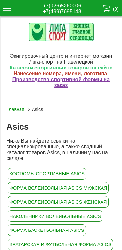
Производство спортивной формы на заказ (61, 82)
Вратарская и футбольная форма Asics (60, 244)
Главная (15, 109)
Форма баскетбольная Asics (46, 230)
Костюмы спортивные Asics (47, 173)
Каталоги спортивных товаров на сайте (61, 67)
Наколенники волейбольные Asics (55, 216)
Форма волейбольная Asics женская (58, 202)
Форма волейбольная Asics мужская (58, 188)
